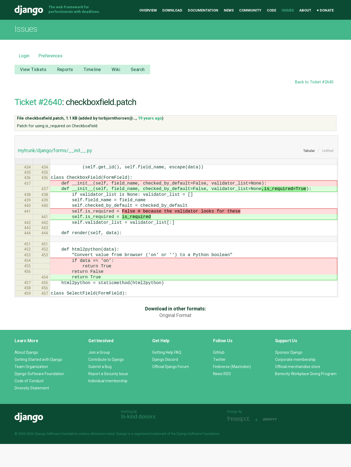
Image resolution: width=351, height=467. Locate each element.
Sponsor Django (288, 375)
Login (24, 55)
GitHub (219, 375)
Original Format (175, 338)
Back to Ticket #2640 (314, 82)
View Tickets (33, 69)
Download (172, 10)
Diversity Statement (32, 411)
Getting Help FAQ (166, 375)
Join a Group (99, 375)
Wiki (116, 69)
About (305, 10)
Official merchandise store (297, 389)
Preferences (50, 55)
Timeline (92, 69)
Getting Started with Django (38, 382)
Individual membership (108, 404)
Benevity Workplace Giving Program (305, 397)
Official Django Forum (170, 389)
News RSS (222, 397)
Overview (148, 10)
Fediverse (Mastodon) (232, 389)
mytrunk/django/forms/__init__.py (55, 150)
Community (250, 10)
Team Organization (31, 389)
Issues (288, 10)
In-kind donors (138, 439)
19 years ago (150, 118)
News (229, 10)
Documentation (203, 10)
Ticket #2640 (38, 102)
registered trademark (150, 457)
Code (271, 10)
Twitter (219, 382)
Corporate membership (295, 382)
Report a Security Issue (108, 397)
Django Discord (165, 382)
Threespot (240, 442)
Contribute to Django (106, 382)
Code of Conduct (29, 404)
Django (29, 10)
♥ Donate (325, 10)
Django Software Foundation (39, 397)
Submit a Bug (100, 389)
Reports (65, 69)
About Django (26, 375)
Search (138, 69)
